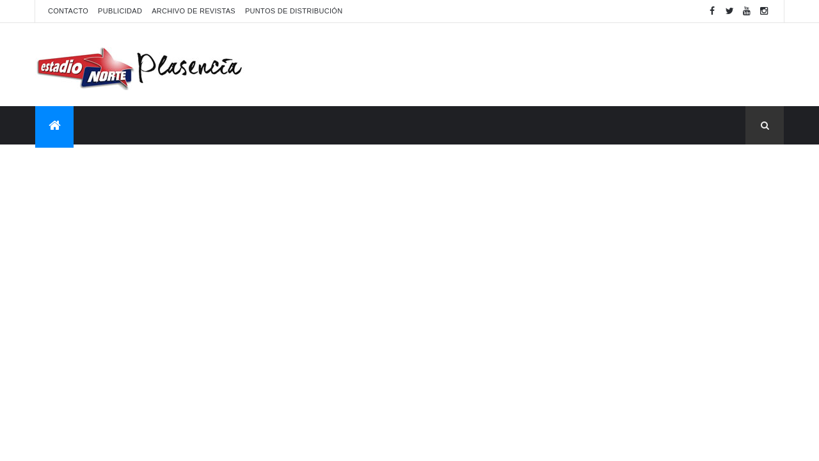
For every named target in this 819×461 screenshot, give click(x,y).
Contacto (68, 11)
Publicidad (120, 11)
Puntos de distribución (293, 11)
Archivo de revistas (193, 11)
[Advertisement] (551, 64)
